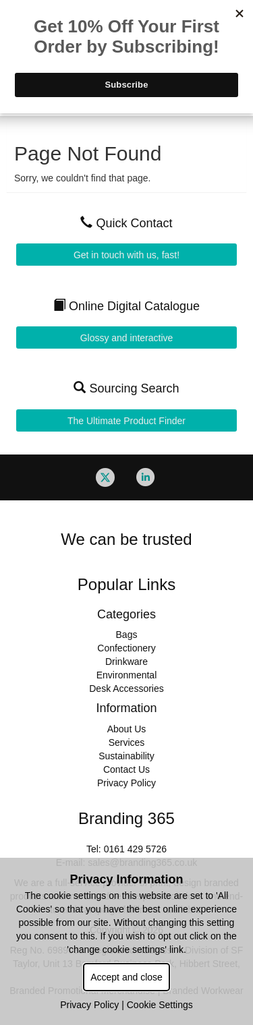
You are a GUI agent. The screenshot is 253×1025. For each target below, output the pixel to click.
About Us (126, 729)
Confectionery (126, 648)
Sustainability (126, 756)
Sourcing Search (126, 388)
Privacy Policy (126, 783)
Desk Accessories (126, 688)
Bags (127, 634)
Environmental (126, 675)
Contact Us (126, 769)
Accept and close (126, 977)
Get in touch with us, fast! (126, 255)
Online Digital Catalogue (126, 306)
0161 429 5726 (135, 849)
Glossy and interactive (126, 337)
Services (127, 742)
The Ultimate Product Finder (126, 420)
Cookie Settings (160, 1004)
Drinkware (126, 661)
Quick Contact (126, 223)
